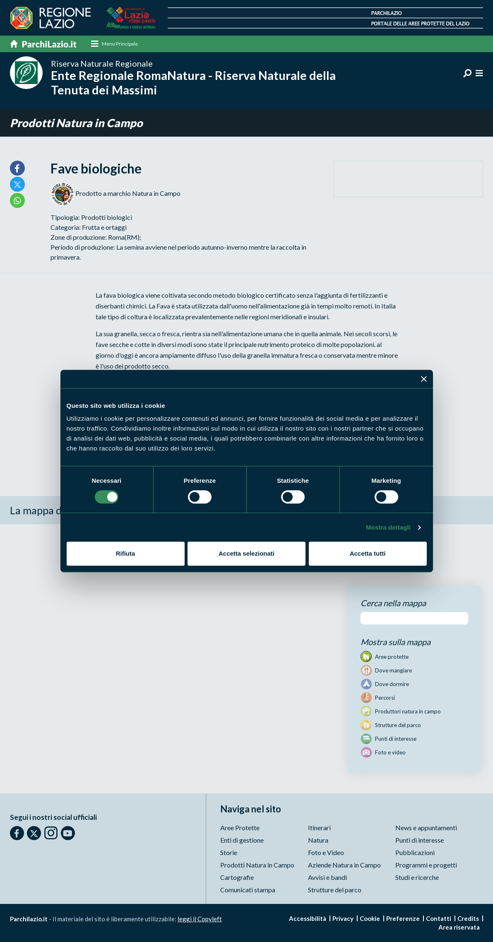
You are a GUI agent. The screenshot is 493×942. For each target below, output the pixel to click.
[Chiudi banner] (424, 379)
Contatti (438, 918)
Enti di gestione (242, 840)
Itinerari (319, 827)
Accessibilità (307, 918)
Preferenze (403, 918)
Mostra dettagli (388, 527)
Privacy (343, 918)
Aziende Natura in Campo (344, 865)
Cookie (370, 918)
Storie (228, 852)
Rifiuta (125, 553)
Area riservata (459, 927)
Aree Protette (240, 827)
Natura (318, 840)
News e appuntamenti (426, 827)
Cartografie (237, 877)
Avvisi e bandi (327, 877)
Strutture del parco (334, 890)
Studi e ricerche (417, 877)
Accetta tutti (368, 553)
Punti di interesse (419, 840)
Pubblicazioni (415, 852)
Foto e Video (326, 852)
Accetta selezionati (246, 553)
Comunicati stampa (247, 890)
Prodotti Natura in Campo (76, 123)
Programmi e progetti (426, 865)
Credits (468, 918)
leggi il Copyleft (200, 919)
